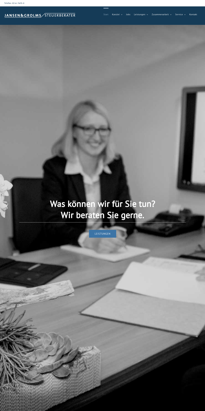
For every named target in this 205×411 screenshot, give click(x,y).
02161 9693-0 (18, 3)
